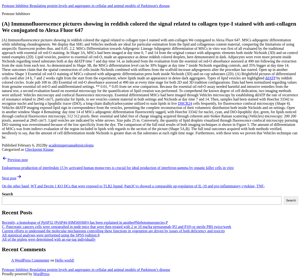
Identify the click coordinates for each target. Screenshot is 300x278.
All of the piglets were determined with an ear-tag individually (49, 239)
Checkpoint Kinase (39, 149)
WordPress (41, 274)
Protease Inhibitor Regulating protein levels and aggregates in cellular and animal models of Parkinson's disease (86, 6)
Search (7, 194)
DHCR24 (185, 103)
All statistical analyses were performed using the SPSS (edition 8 (50, 235)
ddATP (270, 78)
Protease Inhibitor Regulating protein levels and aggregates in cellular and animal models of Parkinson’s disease (86, 270)
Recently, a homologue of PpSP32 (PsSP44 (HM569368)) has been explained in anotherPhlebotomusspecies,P (85, 222)
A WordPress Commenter (30, 260)
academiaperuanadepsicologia (71, 145)
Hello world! (64, 260)
